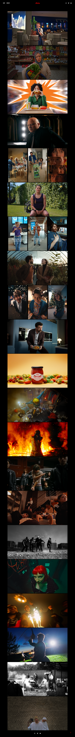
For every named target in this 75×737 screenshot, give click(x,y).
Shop (4, 3)
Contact (8, 3)
